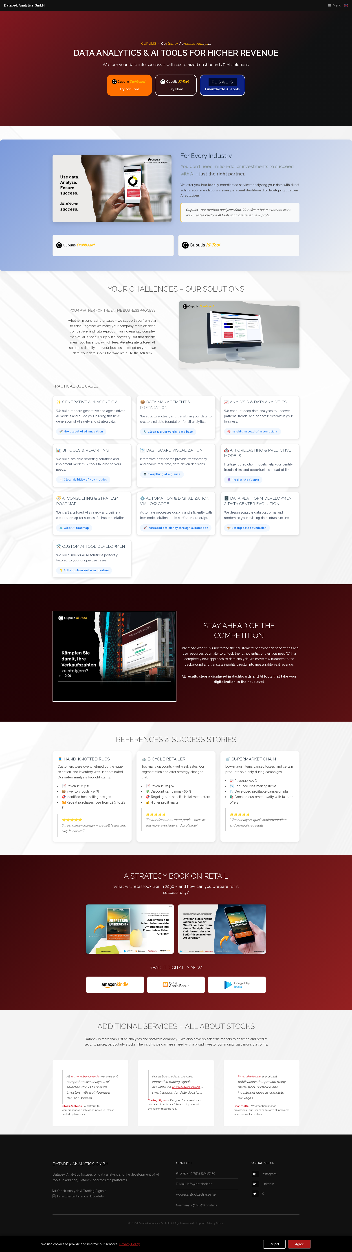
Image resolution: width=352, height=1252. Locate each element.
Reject (274, 1244)
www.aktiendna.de (85, 1076)
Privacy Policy (215, 1223)
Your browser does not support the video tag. (114, 649)
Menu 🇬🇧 (340, 5)
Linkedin (263, 1184)
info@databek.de (199, 1184)
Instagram (264, 1174)
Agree (299, 1244)
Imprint (200, 1223)
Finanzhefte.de (249, 1076)
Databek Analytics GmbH (24, 5)
